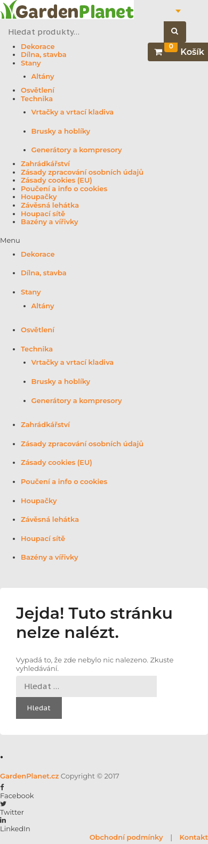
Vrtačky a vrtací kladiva (72, 112)
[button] (104, 240)
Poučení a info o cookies (64, 189)
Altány (42, 76)
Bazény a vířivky (49, 222)
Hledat (180, 32)
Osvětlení (37, 90)
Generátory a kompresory (76, 150)
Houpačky (39, 197)
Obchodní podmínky (126, 837)
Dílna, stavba (44, 55)
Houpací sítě (43, 214)
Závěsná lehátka (50, 205)
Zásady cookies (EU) (56, 180)
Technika (37, 99)
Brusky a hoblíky (61, 131)
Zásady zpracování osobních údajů (82, 172)
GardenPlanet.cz (29, 776)
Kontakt (194, 837)
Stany (31, 63)
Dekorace (38, 47)
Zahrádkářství (45, 164)
